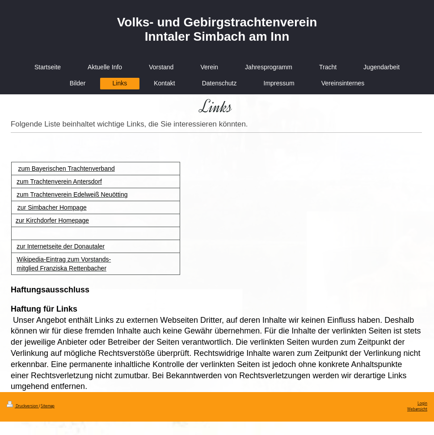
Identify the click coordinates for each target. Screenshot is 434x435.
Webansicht (417, 409)
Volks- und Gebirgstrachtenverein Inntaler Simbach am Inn (217, 29)
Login (422, 403)
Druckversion (23, 406)
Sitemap (48, 406)
